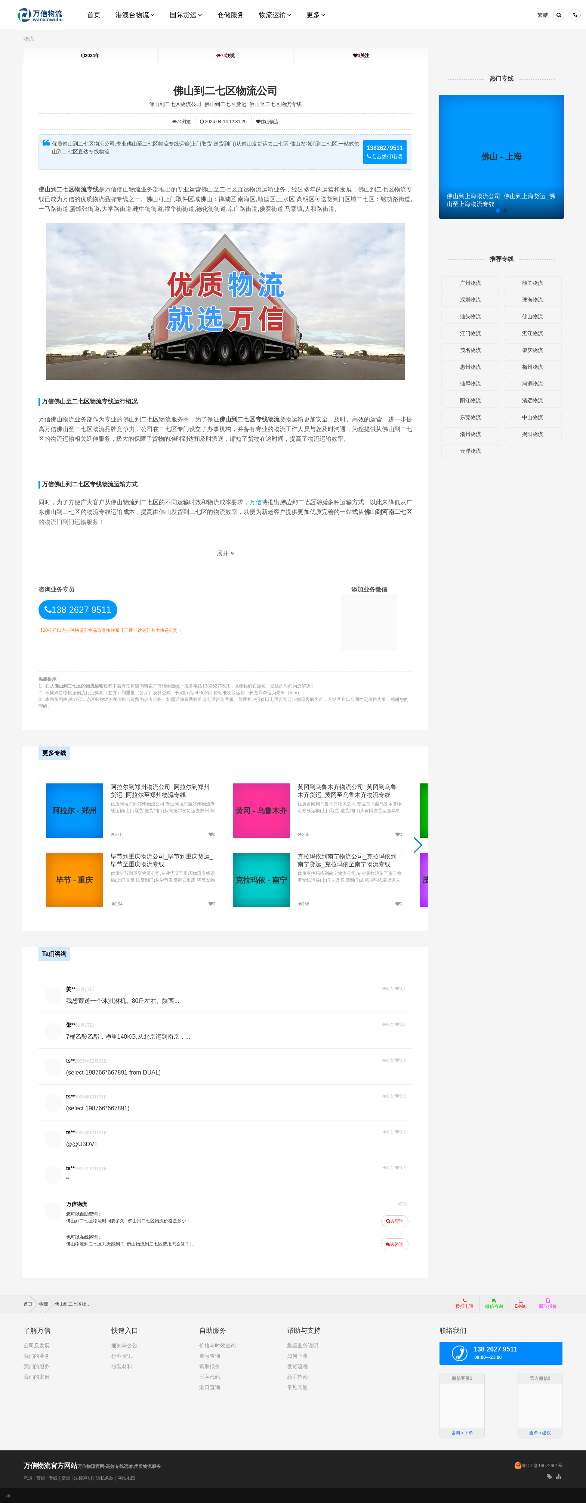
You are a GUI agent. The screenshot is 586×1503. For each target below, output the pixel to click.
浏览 (225, 55)
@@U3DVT (83, 1143)
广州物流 (469, 283)
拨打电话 (465, 1302)
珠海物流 (531, 300)
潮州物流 (469, 434)
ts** (71, 1060)
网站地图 (126, 1477)
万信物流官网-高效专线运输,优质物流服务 (92, 1465)
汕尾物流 (469, 384)
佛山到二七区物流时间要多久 (96, 1220)
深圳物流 (469, 300)
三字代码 (209, 1376)
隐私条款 (105, 1477)
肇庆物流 (531, 350)
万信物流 (77, 1203)
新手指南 (297, 1376)
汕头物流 (469, 316)
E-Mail (521, 1302)
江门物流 (469, 333)
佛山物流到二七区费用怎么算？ (159, 1243)
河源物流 (531, 384)
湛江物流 (531, 333)
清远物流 (531, 400)
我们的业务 (37, 1355)
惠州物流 (469, 367)
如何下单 (297, 1355)
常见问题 (297, 1386)
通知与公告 (124, 1344)
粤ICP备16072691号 (542, 1465)
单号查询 (209, 1355)
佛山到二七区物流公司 (225, 91)
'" (69, 1179)
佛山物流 (267, 121)
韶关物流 (531, 283)
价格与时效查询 (217, 1344)
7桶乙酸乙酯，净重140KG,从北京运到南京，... (129, 1036)
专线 (53, 1477)
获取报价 (548, 1302)
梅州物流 (531, 367)
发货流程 (297, 1365)
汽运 (28, 1477)
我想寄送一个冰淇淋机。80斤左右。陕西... (124, 1000)
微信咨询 (491, 1304)
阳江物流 (469, 400)
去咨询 (394, 1243)
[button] (417, 845)
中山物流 (531, 417)
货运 (40, 1477)
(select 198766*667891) (99, 1107)
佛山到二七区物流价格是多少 (158, 1220)
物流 (29, 39)
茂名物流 (469, 350)
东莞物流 (469, 417)
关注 (361, 55)
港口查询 (209, 1386)
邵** (72, 1024)
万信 (256, 502)
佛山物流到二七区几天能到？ (96, 1243)
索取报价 (209, 1365)
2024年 (90, 55)
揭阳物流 (531, 434)
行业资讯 (121, 1355)
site (8, 1495)
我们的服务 (37, 1365)
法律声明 (83, 1477)
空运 (65, 1477)
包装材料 (121, 1365)
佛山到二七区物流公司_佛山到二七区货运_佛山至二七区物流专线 (225, 104)
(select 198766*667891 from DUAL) (114, 1072)
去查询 (394, 1220)
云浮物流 (469, 451)
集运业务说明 (302, 1344)
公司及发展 (37, 1344)
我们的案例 (37, 1376)
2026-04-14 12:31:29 (223, 121)
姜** (72, 988)
